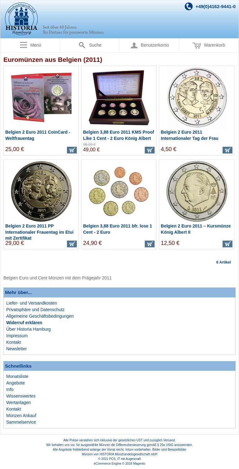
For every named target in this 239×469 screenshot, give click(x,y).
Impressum (17, 335)
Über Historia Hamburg (28, 329)
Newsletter (16, 348)
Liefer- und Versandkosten (31, 303)
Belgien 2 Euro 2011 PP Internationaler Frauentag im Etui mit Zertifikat (39, 232)
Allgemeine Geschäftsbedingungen (40, 316)
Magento (139, 463)
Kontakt (13, 342)
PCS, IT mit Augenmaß (125, 459)
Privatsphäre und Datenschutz (35, 309)
